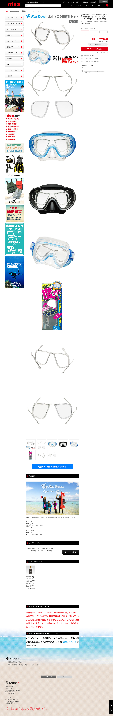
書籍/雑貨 (9, 58)
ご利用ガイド (84, 2)
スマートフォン (48, 676)
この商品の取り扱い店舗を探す (91, 61)
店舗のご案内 (94, 2)
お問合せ (13, 683)
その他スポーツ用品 (13, 52)
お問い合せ (66, 2)
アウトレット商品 (12, 70)
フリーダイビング (12, 29)
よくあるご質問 (75, 2)
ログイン (90, 5)
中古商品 (9, 76)
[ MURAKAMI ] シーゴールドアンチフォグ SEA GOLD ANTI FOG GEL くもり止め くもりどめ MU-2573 (30, 581)
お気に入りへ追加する (89, 55)
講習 (8, 64)
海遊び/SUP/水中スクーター (13, 46)
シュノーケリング (12, 17)
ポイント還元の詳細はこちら (97, 44)
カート (104, 5)
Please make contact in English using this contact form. (94, 71)
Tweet (83, 68)
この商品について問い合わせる (91, 58)
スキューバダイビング (13, 23)
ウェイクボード (11, 41)
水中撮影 (9, 35)
